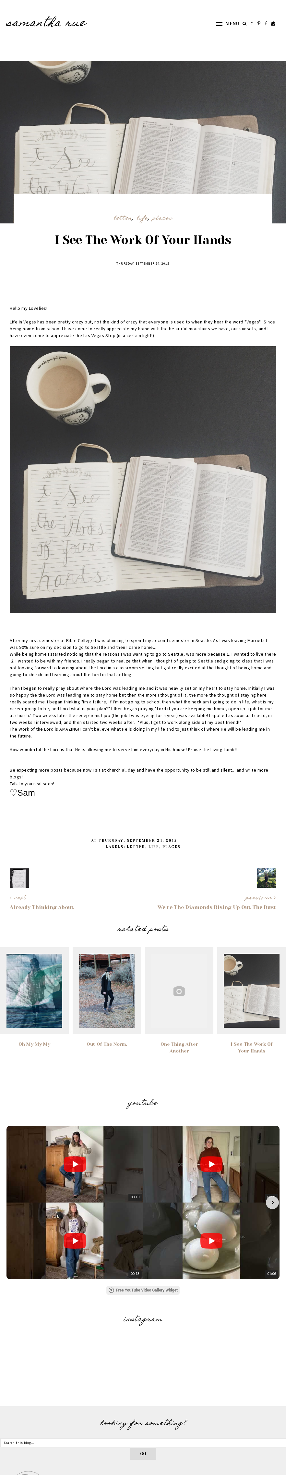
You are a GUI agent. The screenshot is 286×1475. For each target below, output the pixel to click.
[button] (224, 23)
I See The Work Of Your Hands (252, 1047)
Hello (278, 1407)
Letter (122, 218)
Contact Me (270, 1416)
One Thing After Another (179, 1047)
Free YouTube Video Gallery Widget (143, 1186)
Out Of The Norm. (107, 1044)
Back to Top (270, 1468)
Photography (268, 1425)
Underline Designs (88, 1468)
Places (162, 218)
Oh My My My (34, 1044)
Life (142, 218)
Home (279, 1398)
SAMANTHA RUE (46, 23)
